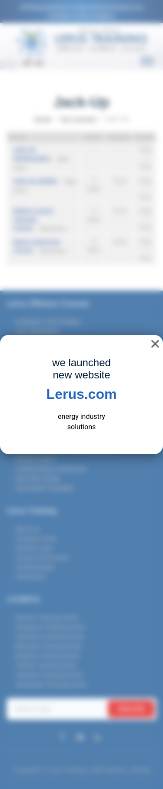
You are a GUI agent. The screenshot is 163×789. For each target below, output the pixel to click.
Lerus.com (82, 394)
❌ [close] (155, 344)
